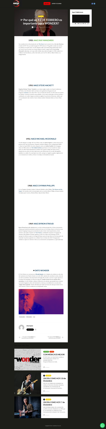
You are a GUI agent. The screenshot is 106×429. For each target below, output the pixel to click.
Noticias (51, 351)
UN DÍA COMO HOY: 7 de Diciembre (54, 403)
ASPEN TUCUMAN (56, 3)
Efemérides (41, 16)
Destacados (22, 317)
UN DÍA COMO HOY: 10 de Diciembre (54, 379)
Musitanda (59, 425)
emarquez (35, 27)
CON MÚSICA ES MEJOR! (54, 354)
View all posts (30, 329)
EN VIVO (47, 3)
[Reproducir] (75, 23)
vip (34, 317)
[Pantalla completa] (88, 23)
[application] (81, 19)
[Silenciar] (85, 23)
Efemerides (29, 317)
